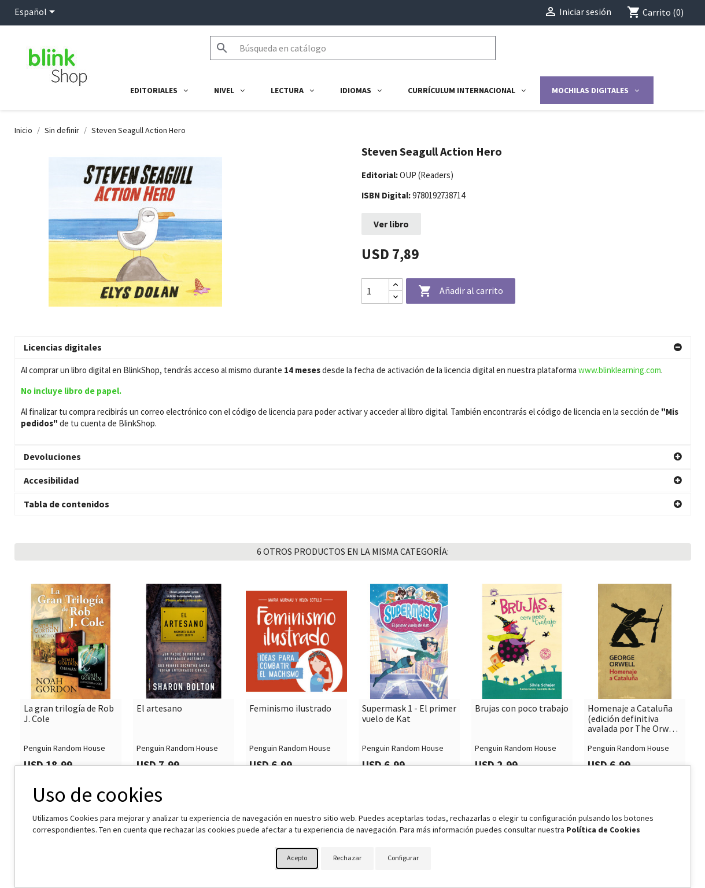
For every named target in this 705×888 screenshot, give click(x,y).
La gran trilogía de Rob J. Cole (69, 627)
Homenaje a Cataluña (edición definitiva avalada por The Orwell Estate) (633, 632)
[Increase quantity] (396, 285)
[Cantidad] (375, 291)
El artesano (159, 622)
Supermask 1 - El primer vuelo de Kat (409, 627)
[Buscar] (353, 48)
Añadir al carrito (460, 291)
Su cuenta (382, 761)
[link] (70, 597)
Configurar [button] (403, 857)
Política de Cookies (603, 829)
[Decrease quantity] (396, 297)
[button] (353, 347)
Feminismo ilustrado (290, 622)
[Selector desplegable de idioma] (36, 13)
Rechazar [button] (347, 857)
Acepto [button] (297, 857)
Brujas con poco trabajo (522, 622)
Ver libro (391, 224)
